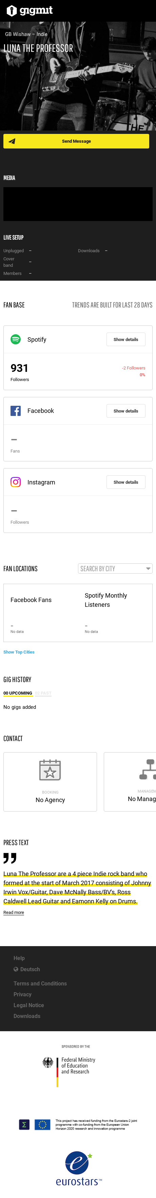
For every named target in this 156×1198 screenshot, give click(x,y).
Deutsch (30, 969)
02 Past (43, 693)
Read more (13, 912)
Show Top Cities (19, 652)
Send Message (76, 141)
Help (19, 958)
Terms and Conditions (40, 983)
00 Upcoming (18, 693)
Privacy (23, 994)
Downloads (27, 1016)
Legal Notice (29, 1005)
